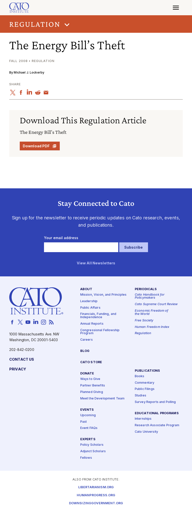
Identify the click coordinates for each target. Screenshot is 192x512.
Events (87, 409)
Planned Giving (91, 392)
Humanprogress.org (96, 495)
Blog (85, 351)
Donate (87, 373)
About (86, 289)
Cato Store (91, 362)
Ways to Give (90, 379)
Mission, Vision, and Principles (103, 294)
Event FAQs (89, 428)
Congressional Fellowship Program (100, 332)
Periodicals (146, 289)
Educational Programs (157, 413)
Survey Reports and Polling (155, 402)
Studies (140, 395)
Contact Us (21, 359)
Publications (147, 370)
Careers (86, 339)
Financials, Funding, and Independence (98, 315)
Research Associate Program (157, 425)
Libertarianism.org (96, 487)
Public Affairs (90, 307)
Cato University (146, 431)
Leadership (89, 301)
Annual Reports (92, 323)
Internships (143, 418)
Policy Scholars (92, 444)
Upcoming (88, 415)
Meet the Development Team (102, 398)
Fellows (86, 457)
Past (83, 421)
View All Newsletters (96, 263)
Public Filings (144, 389)
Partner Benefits (92, 385)
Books (139, 376)
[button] (96, 24)
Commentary (144, 382)
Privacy (17, 369)
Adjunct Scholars (93, 451)
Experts (88, 439)
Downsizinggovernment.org (96, 503)
